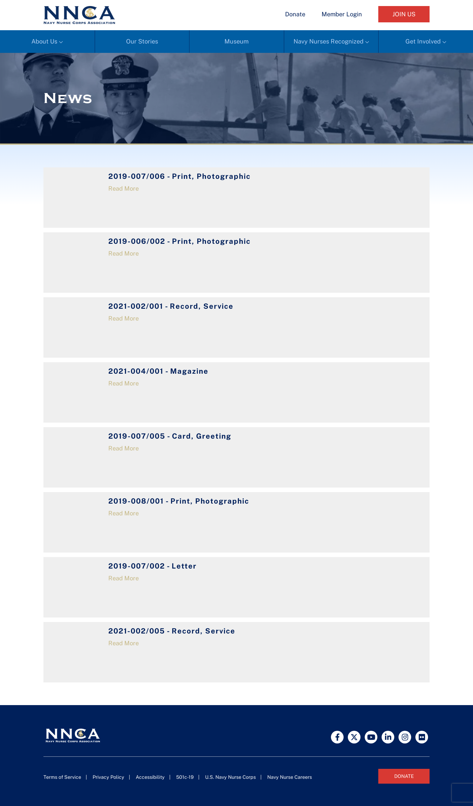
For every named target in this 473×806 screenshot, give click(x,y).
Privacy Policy (108, 777)
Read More (123, 188)
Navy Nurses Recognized (328, 41)
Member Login (342, 14)
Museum (236, 41)
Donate (295, 14)
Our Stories (142, 41)
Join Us (403, 14)
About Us (44, 41)
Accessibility (150, 777)
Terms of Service (62, 777)
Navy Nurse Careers (289, 777)
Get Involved (423, 41)
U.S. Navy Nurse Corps (230, 777)
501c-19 (185, 777)
